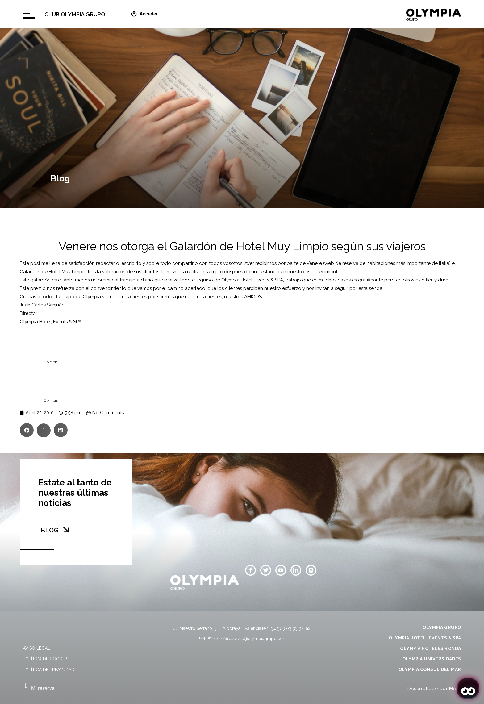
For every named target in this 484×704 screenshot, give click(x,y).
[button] (27, 430)
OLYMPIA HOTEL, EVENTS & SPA (425, 637)
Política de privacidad (48, 669)
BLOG (49, 530)
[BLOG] (66, 530)
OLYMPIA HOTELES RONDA (430, 648)
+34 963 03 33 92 (286, 628)
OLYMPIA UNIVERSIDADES (431, 658)
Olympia (51, 362)
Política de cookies (45, 658)
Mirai (455, 688)
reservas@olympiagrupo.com (257, 638)
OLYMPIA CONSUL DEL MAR (429, 669)
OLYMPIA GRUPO (442, 627)
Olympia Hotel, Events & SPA (252, 280)
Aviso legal (36, 648)
